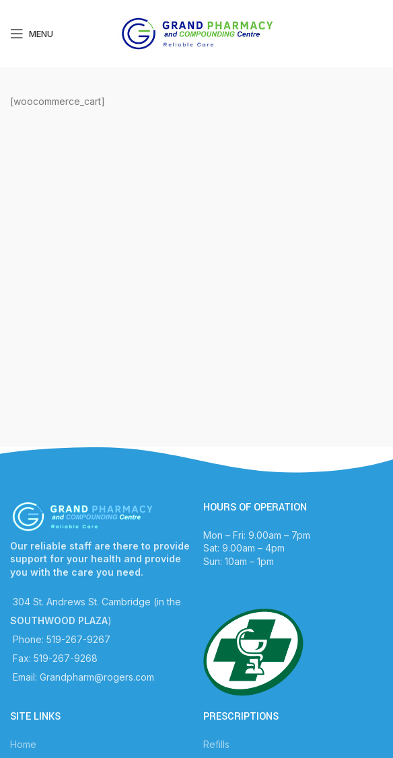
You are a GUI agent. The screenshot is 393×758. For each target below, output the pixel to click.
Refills (216, 744)
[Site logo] (197, 32)
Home (23, 744)
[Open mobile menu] (31, 33)
